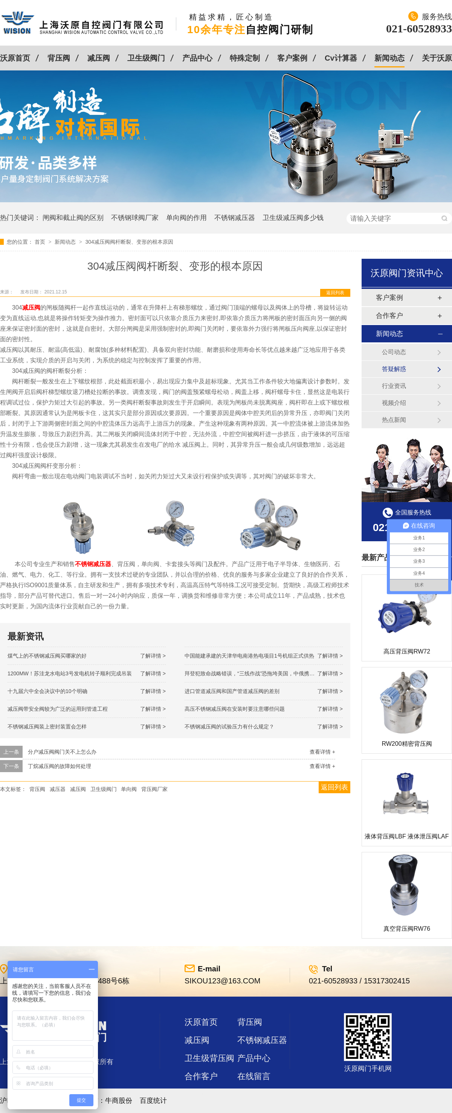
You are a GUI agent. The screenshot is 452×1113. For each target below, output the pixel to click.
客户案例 (292, 58)
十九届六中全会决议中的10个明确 (47, 691)
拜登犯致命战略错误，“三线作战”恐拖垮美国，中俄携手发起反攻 (260, 673)
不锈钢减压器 (234, 217)
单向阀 (129, 789)
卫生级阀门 (146, 58)
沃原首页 (15, 58)
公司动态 (394, 352)
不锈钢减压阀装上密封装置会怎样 (47, 727)
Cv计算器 (341, 58)
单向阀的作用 (186, 217)
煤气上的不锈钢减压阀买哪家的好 (47, 656)
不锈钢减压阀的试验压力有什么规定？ (229, 727)
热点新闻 (394, 420)
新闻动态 (389, 58)
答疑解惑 (394, 369)
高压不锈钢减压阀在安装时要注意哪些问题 (235, 709)
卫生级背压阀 (209, 1058)
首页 (41, 242)
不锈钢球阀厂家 (135, 217)
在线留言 (253, 1076)
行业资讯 (394, 386)
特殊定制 (245, 58)
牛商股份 (118, 1100)
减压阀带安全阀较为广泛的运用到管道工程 (58, 709)
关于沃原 (437, 58)
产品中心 (197, 58)
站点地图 (201, 1094)
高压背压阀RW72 (406, 651)
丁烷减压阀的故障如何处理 (59, 766)
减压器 (58, 789)
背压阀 (58, 58)
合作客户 (389, 315)
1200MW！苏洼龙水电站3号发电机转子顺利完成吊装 (70, 673)
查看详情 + (322, 752)
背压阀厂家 (154, 789)
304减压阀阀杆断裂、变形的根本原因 (129, 242)
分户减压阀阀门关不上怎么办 (62, 752)
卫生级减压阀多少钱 (293, 217)
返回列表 (335, 292)
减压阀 (98, 58)
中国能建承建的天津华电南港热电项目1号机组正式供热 (249, 656)
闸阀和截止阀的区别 (73, 217)
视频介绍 (394, 403)
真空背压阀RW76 (406, 928)
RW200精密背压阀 (407, 743)
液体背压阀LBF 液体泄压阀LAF (407, 836)
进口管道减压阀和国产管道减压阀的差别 (232, 691)
